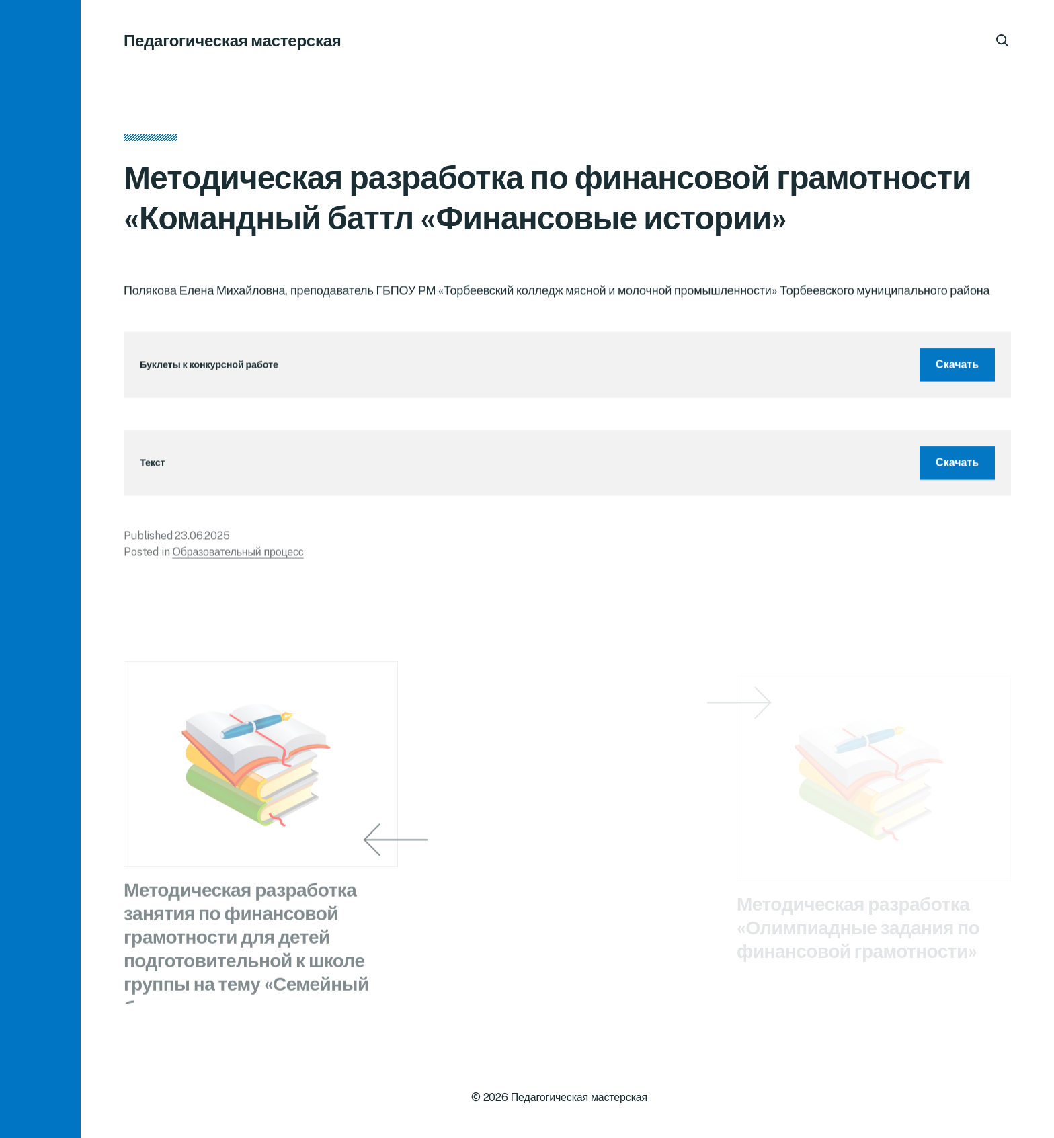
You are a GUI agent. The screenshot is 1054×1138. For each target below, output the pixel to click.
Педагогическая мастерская (232, 40)
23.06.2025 (202, 539)
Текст (152, 467)
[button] (40, 569)
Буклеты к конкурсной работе (209, 368)
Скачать (957, 368)
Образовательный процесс (237, 555)
